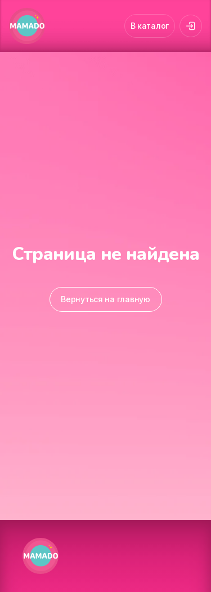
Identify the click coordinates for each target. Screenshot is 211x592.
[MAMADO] (27, 26)
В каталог (150, 25)
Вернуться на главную (105, 299)
